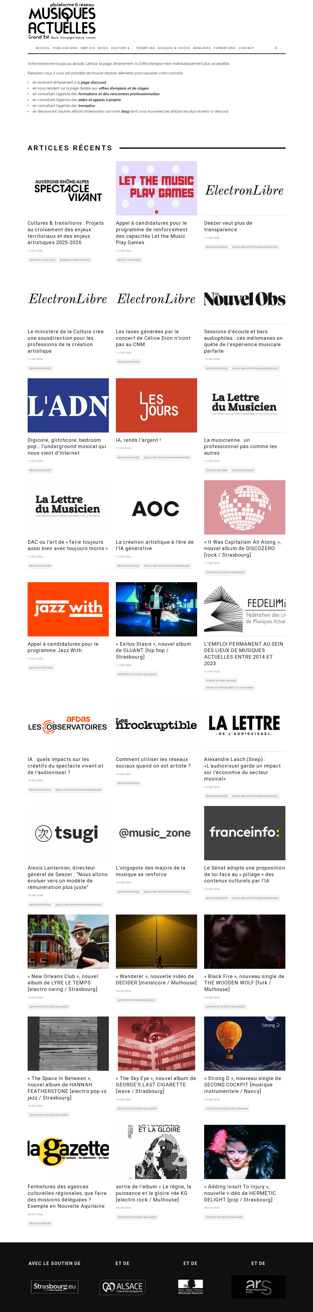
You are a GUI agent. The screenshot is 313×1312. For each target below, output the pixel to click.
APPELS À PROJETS (129, 260)
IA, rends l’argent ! (138, 440)
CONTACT (246, 48)
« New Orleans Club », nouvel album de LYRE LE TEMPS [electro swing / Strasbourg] (63, 983)
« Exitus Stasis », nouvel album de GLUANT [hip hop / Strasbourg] (153, 650)
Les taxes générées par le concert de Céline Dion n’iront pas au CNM (153, 338)
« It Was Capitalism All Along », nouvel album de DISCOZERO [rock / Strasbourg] (242, 548)
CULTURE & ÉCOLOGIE (42, 260)
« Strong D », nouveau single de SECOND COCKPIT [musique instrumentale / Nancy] (242, 1085)
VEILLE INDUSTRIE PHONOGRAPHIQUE (255, 247)
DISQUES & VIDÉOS (174, 48)
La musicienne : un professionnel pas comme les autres (240, 446)
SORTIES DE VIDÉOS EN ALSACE (136, 1000)
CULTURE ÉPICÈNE (216, 470)
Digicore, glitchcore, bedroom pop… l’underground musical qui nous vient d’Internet (67, 446)
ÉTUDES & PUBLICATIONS (75, 260)
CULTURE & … (122, 48)
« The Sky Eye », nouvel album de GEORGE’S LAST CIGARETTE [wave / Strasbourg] (156, 1085)
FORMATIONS (225, 48)
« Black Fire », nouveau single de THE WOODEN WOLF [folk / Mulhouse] (244, 983)
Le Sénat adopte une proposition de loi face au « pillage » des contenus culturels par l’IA (244, 874)
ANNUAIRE (202, 48)
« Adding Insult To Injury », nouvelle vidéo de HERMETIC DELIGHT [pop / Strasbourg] (240, 1193)
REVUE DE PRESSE (216, 247)
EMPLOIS (88, 48)
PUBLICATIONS (65, 48)
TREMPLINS (145, 48)
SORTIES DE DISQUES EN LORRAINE (227, 1109)
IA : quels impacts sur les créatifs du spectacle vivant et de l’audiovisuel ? (65, 765)
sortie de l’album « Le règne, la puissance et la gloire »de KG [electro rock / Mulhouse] (153, 1193)
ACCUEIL (43, 48)
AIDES (103, 48)
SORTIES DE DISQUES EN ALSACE (225, 572)
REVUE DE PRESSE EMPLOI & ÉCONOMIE (229, 688)
